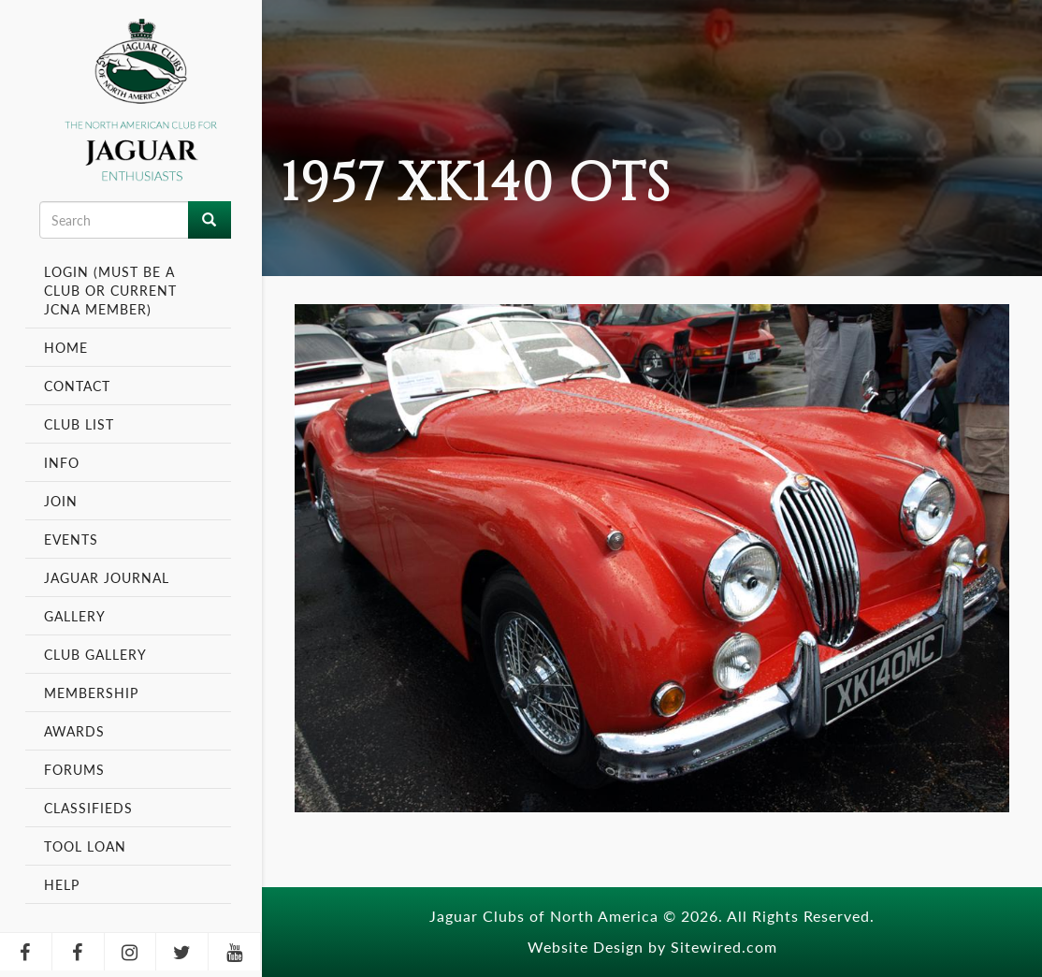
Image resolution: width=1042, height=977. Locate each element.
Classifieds (88, 807)
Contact (77, 385)
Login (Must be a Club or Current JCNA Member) (110, 290)
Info (64, 462)
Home (66, 347)
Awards (74, 731)
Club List (79, 424)
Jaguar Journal (106, 577)
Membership (93, 692)
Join (61, 500)
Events (73, 539)
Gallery (75, 615)
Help (62, 884)
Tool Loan (85, 846)
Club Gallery (95, 654)
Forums (74, 769)
